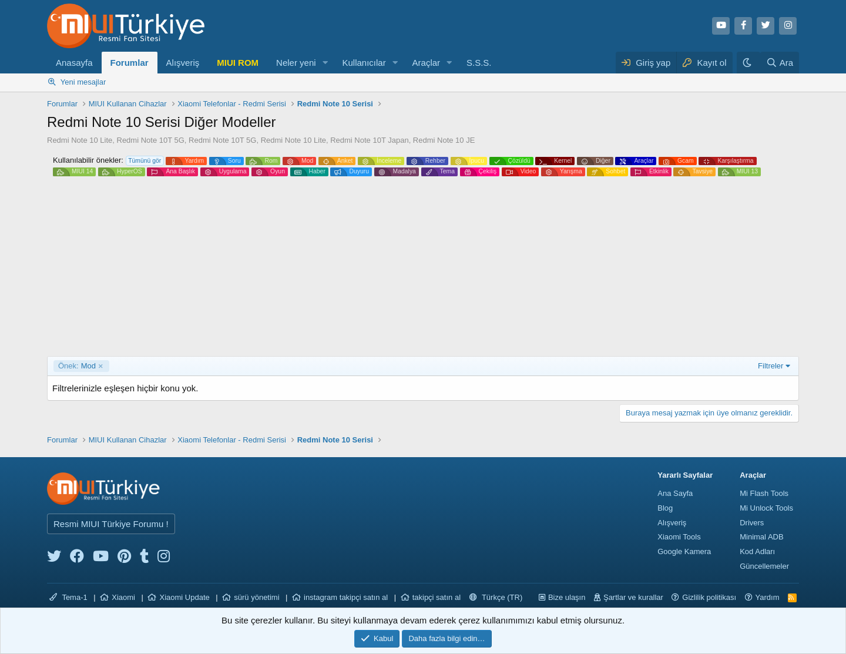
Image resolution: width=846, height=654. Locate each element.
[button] (325, 62)
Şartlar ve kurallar (633, 597)
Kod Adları (757, 551)
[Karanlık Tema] (748, 62)
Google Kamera (684, 551)
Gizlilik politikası (709, 597)
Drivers (752, 522)
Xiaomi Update (184, 597)
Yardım (768, 597)
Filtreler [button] (770, 365)
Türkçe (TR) (496, 597)
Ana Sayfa (675, 493)
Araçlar (426, 63)
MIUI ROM (237, 63)
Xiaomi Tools (678, 536)
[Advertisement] (423, 268)
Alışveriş (183, 63)
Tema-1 (68, 597)
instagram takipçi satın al (346, 597)
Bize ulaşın (567, 597)
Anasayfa (74, 63)
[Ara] (779, 62)
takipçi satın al (436, 597)
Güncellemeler (764, 566)
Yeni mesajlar (83, 82)
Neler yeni (296, 63)
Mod (77, 366)
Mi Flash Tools (764, 493)
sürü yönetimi (256, 597)
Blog (665, 508)
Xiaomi (123, 597)
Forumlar (129, 63)
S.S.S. (479, 63)
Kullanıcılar (363, 63)
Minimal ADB (761, 536)
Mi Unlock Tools (766, 508)
